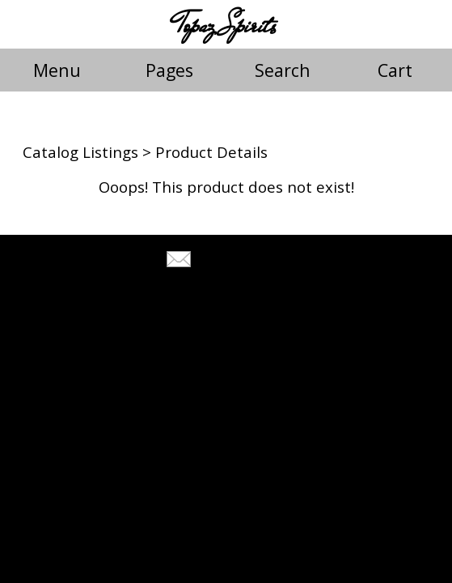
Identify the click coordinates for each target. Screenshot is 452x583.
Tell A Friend (240, 261)
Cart (395, 70)
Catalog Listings (80, 152)
